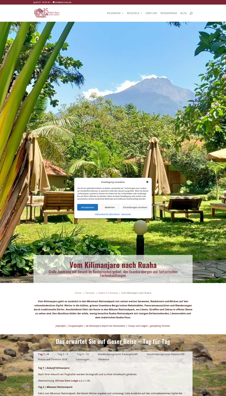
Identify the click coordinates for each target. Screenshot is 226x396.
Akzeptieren (87, 207)
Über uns (151, 13)
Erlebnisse (114, 13)
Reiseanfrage (168, 13)
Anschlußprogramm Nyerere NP (166, 354)
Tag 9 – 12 (83, 354)
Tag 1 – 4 (43, 354)
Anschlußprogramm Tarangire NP (118, 354)
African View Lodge (66, 380)
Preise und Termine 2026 (52, 359)
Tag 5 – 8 (62, 354)
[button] (147, 181)
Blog (183, 13)
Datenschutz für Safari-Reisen (107, 214)
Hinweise (103, 359)
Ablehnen (110, 207)
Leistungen (82, 359)
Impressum (126, 214)
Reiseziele (133, 13)
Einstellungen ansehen (135, 207)
